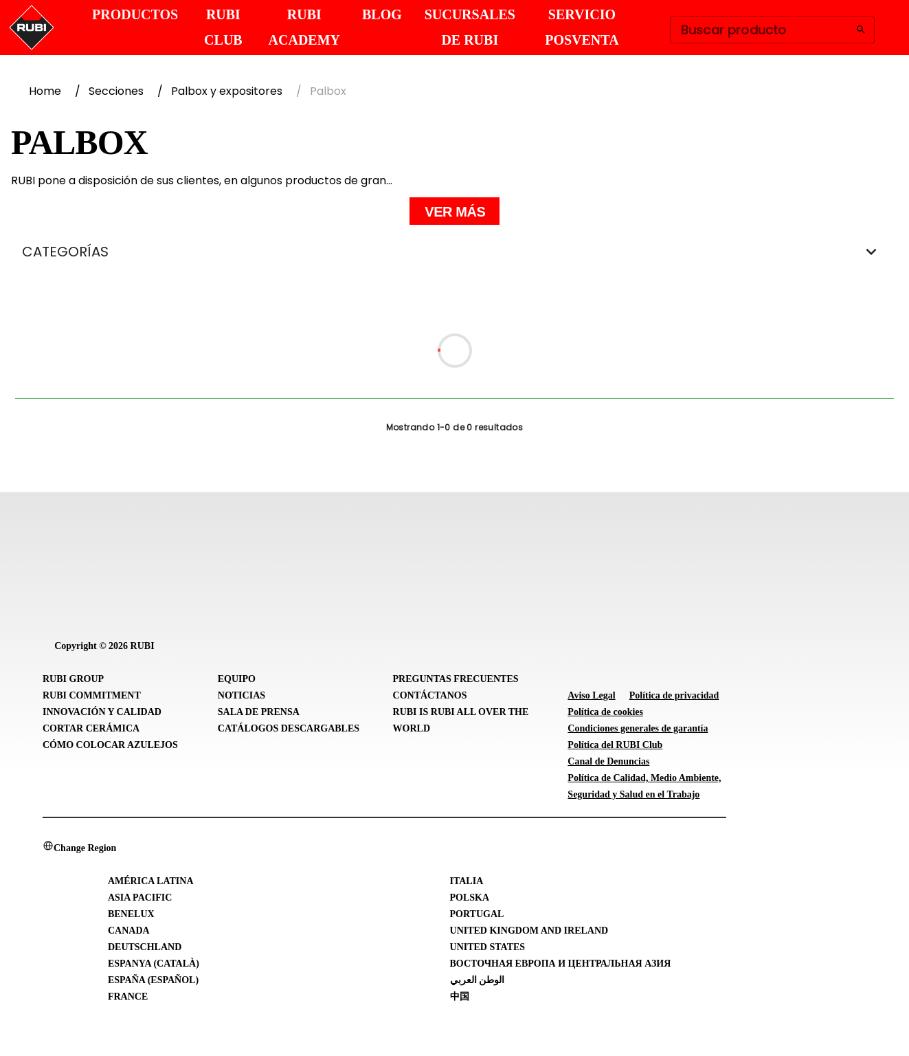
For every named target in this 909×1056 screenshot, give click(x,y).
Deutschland (144, 947)
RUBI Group (73, 679)
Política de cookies (605, 712)
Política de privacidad (674, 695)
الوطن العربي (477, 980)
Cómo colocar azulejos (110, 745)
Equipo (237, 679)
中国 (459, 996)
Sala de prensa (259, 712)
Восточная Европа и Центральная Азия (560, 963)
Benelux (131, 914)
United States (488, 947)
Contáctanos (430, 695)
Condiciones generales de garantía (638, 728)
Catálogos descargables (288, 728)
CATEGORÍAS (454, 251)
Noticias (241, 695)
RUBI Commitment (92, 695)
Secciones (116, 91)
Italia (467, 881)
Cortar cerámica (91, 728)
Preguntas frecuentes (456, 679)
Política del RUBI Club (615, 745)
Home (45, 91)
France (128, 996)
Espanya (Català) (153, 963)
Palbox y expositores (226, 91)
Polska (470, 897)
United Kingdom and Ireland (529, 930)
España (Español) (153, 980)
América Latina (151, 881)
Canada (129, 930)
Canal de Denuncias (608, 761)
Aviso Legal (591, 695)
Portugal (477, 914)
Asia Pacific (140, 897)
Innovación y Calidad (102, 712)
